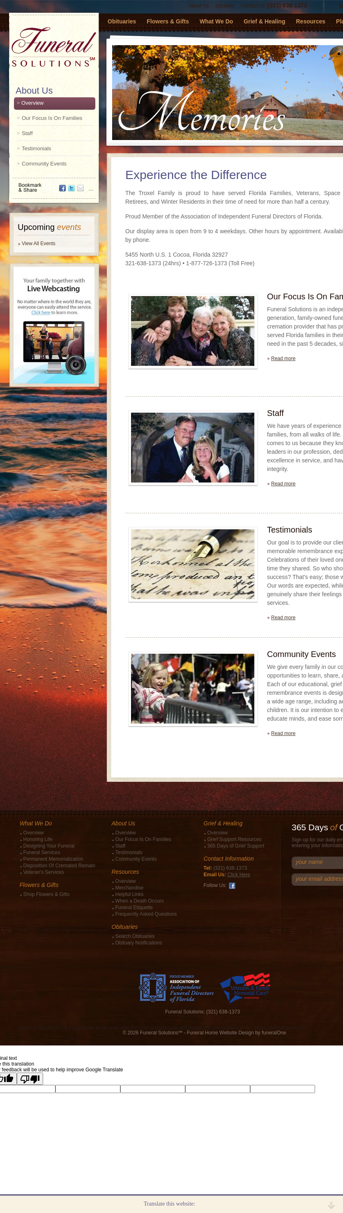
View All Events (38, 243)
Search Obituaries (135, 936)
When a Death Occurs (139, 901)
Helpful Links (129, 894)
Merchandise (129, 888)
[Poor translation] (30, 1079)
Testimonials (36, 148)
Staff (27, 133)
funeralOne (274, 1033)
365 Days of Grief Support (236, 846)
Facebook (232, 885)
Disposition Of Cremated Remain (59, 865)
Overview (32, 103)
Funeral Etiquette (134, 907)
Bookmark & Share (53, 184)
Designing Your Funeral (49, 846)
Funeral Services (41, 852)
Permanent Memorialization (53, 859)
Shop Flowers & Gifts (46, 894)
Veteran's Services (43, 872)
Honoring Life (38, 839)
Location (225, 6)
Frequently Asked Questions (146, 914)
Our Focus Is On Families (52, 118)
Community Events (44, 164)
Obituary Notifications (138, 943)
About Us (199, 6)
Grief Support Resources (234, 839)
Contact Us (253, 6)
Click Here (239, 875)
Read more (283, 358)
